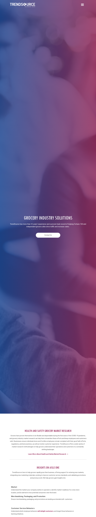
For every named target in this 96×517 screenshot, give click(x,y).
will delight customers (45, 511)
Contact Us (48, 235)
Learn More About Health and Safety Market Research (48, 454)
